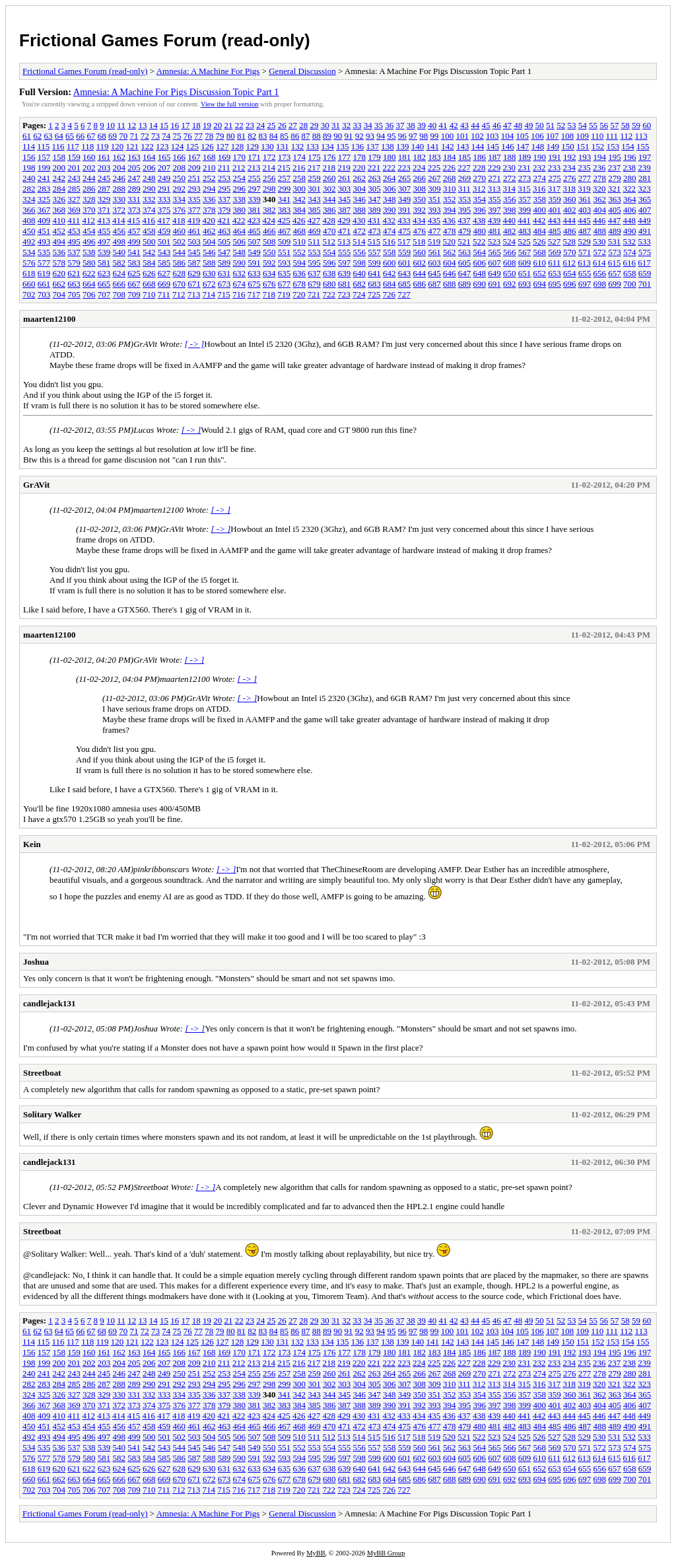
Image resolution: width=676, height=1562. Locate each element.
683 (374, 284)
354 (480, 199)
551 (284, 252)
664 (89, 284)
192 (569, 157)
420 (209, 220)
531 (614, 241)
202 (89, 167)
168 (209, 157)
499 (134, 241)
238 (629, 167)
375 (164, 210)
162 (119, 157)
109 (583, 136)
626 (149, 273)
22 (239, 125)
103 (492, 136)
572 (600, 252)
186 (480, 157)
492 (29, 241)
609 (524, 263)
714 (209, 294)
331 (134, 199)
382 (269, 210)
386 (329, 210)
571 (585, 252)
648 (480, 273)
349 (404, 199)
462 (209, 231)
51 (550, 125)
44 (475, 125)
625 (134, 273)
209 (194, 167)
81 (241, 136)
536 (59, 252)
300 (299, 189)
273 (524, 178)
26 (282, 125)
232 (539, 167)
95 (392, 136)
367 (44, 210)
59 (636, 125)
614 (599, 263)
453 (74, 231)
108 (567, 136)
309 (434, 189)
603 (434, 263)
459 (164, 231)
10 (110, 125)
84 (273, 136)
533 (644, 241)
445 (584, 220)
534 (29, 252)
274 (540, 178)
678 (299, 284)
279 (614, 178)
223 (404, 167)
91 (349, 136)
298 (269, 189)
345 (344, 199)
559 (404, 252)
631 (224, 273)
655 (585, 273)
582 (119, 263)
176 (329, 157)
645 (434, 273)
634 (269, 273)
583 (134, 263)
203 (104, 167)
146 (507, 146)
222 (389, 167)
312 (479, 189)
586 (179, 263)
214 (269, 167)
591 (254, 263)
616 (629, 263)
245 (104, 178)
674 (239, 284)
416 (149, 220)
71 (134, 136)
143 (462, 146)
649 (494, 273)
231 (524, 167)
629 (194, 273)
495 (74, 241)
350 (419, 199)
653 (554, 273)
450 (29, 231)
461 (194, 231)
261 (344, 178)
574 (629, 252)
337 (224, 199)
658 (629, 273)
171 (254, 157)
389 (374, 210)
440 (509, 220)
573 (614, 252)
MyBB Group (386, 1553)
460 (179, 231)
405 (614, 210)
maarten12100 (49, 319)
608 (509, 263)
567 (524, 252)
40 (432, 125)
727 (404, 294)
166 (179, 157)
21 (228, 125)
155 (643, 146)
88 (316, 136)
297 (254, 189)
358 (540, 199)
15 (164, 125)
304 (359, 189)
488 (600, 231)
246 (119, 178)
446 (599, 220)
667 (134, 284)
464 (239, 231)
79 (220, 136)
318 (569, 189)
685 (404, 284)
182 (419, 157)
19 (207, 125)
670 (179, 284)
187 (494, 157)
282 (29, 189)
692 (509, 284)
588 (209, 263)
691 (494, 284)
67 (91, 136)
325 (44, 199)
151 (583, 146)
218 (329, 167)
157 (44, 157)
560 (419, 252)
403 (585, 210)
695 (554, 284)
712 (179, 294)
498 (119, 241)
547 (224, 252)
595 (314, 263)
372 (119, 210)
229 (494, 167)
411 (73, 220)
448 (629, 220)
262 (359, 178)
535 (44, 252)
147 (522, 146)
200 (59, 167)
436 (449, 220)
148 (538, 146)
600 (389, 263)
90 (337, 136)
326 (59, 199)
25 (271, 125)
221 (374, 167)
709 (134, 294)
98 (423, 136)
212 (239, 167)
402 (569, 210)
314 (509, 189)
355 (494, 199)
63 (48, 136)
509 (284, 241)
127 (222, 146)
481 (494, 231)
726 (389, 294)
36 (389, 125)
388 (359, 210)
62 (37, 136)
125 (192, 146)
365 (645, 199)
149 (552, 146)
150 (567, 146)
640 (359, 273)
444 (569, 220)
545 (194, 252)
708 (119, 294)
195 (614, 157)
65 (69, 136)
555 (344, 252)
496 (89, 241)
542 (149, 252)
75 (177, 136)
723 (344, 294)
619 (44, 273)
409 (44, 220)
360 (569, 199)
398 (509, 210)
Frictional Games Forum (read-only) (164, 40)
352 (449, 199)
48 (518, 125)
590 (239, 263)
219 (344, 167)
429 (344, 220)
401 (554, 210)
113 (641, 136)
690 (480, 284)
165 (164, 157)
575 (645, 252)
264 (389, 178)
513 (344, 241)
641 (374, 273)
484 (540, 231)
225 (434, 167)
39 (421, 125)
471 (344, 231)
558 (389, 252)
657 (614, 273)
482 (509, 231)
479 (464, 231)
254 (239, 178)
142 (447, 146)
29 (314, 125)
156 (29, 157)
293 (194, 189)
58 (625, 125)
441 (524, 220)
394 (449, 210)
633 (254, 273)
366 (29, 210)
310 (449, 189)
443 (554, 220)
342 (299, 199)
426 (299, 220)
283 (44, 189)
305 (374, 189)
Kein (32, 844)
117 (73, 146)
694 (540, 284)
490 (629, 231)
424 (269, 220)
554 (329, 252)
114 (28, 146)
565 (494, 252)
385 (314, 210)
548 (239, 252)
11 (121, 125)
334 (179, 199)
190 (540, 157)
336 (209, 199)
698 (600, 284)
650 (509, 273)
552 (299, 252)
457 (134, 231)
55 (593, 125)
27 (292, 125)
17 (185, 125)
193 (585, 157)
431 (374, 220)
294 (209, 189)
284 (59, 189)
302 (329, 189)
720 (299, 294)
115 (43, 146)
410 (59, 220)
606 (480, 263)
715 (223, 294)
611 (554, 263)
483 (524, 231)
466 (269, 231)
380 (239, 210)
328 (89, 199)
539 (104, 252)
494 (59, 241)
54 (582, 125)
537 (74, 252)
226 (449, 167)
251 (194, 178)
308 (419, 189)
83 (263, 136)
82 (252, 136)
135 (342, 146)
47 (507, 125)
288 (119, 189)
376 (179, 210)
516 (389, 241)
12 (131, 125)
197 (645, 157)
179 (374, 157)
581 (104, 263)
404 (600, 210)
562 (449, 252)
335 (194, 199)
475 (404, 231)
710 (149, 294)
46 (496, 125)
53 (571, 125)
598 (359, 263)
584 (149, 263)
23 (250, 125)
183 (434, 157)
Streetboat (42, 1073)
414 (118, 220)
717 (254, 294)
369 (74, 210)
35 (378, 125)
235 (584, 167)
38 (411, 125)
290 (149, 189)
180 (389, 157)
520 (449, 241)
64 (59, 136)
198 (29, 167)
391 (404, 210)
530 (599, 241)
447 (614, 220)
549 (254, 252)
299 (284, 189)
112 (626, 136)
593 (284, 263)
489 (614, 231)
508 (269, 241)
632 (239, 273)
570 (569, 252)
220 (359, 167)
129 (252, 146)
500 (149, 241)
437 (464, 220)
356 (509, 199)
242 (59, 178)
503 (194, 241)
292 (179, 189)
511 (314, 241)
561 (434, 252)
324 (29, 199)
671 (194, 284)
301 (314, 189)
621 (74, 273)
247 (134, 178)
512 (329, 241)
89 (327, 136)
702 (29, 294)
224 (419, 167)
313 (494, 189)
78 (209, 136)
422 (239, 220)
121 (132, 146)
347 (374, 199)
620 (59, 273)
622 (89, 273)
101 (462, 136)
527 (554, 241)
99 (434, 136)
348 (389, 199)
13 (142, 125)
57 (614, 125)
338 (239, 199)
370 (89, 210)
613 (584, 263)
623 (104, 273)
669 (164, 284)
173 (284, 157)
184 (449, 157)
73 (155, 136)
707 (104, 294)
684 (389, 284)
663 (74, 284)
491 (645, 231)
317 (554, 189)
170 (239, 157)
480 (480, 231)
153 (612, 146)
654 (569, 273)
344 (329, 199)
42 (454, 125)
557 (374, 252)
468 (299, 231)
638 (329, 273)
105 (522, 136)
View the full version (229, 104)
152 (598, 146)
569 (554, 252)
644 (419, 273)
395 (464, 210)
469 (314, 231)
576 (29, 263)
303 (344, 189)
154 (627, 146)
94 (380, 136)
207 (164, 167)
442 (539, 220)
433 (404, 220)
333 (164, 199)
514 (359, 241)
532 (629, 241)
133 (312, 146)
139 (402, 146)
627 (164, 273)
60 (646, 125)
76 (188, 136)
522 (479, 241)
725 (374, 294)
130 (267, 146)
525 (524, 241)
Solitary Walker (52, 1114)
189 (524, 157)
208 (179, 167)
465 (254, 231)
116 (58, 146)
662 (59, 284)
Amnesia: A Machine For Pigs (208, 71)
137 (372, 146)
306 (389, 189)
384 (299, 210)
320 (599, 189)
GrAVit (36, 485)
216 (299, 167)
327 (74, 199)
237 (614, 167)
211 (224, 167)
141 (432, 146)
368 (59, 210)
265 (404, 178)
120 (117, 146)
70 (123, 136)
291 (164, 189)
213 (254, 167)
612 (569, 263)
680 (329, 284)
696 (569, 284)
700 (629, 284)
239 (644, 167)
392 (419, 210)
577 (44, 263)
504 (209, 241)
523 (494, 241)
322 (629, 189)
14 (153, 125)
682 (359, 284)
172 (269, 157)
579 (74, 263)
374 (149, 210)
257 (284, 178)
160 (89, 157)
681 (344, 284)
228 (479, 167)
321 (614, 189)
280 (629, 178)
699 (614, 284)
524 (509, 241)
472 (359, 231)
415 (134, 220)
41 (442, 125)
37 (399, 125)
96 (402, 136)
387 (344, 210)
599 (374, 263)
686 (419, 284)
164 (149, 157)
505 (224, 241)
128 (237, 146)
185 (464, 157)
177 (344, 157)
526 (539, 241)
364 (629, 199)
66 (80, 136)
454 (89, 231)
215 (283, 167)
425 (283, 220)
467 (284, 231)
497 (104, 241)
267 (434, 178)
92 (359, 136)
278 (600, 178)
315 (524, 189)
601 (404, 263)
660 (29, 284)
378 (209, 210)
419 (194, 220)
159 (74, 157)
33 (357, 125)
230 (509, 167)
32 (346, 125)
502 (179, 241)
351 (434, 199)
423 (254, 220)
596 (329, 263)
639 (344, 273)
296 (239, 189)
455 (104, 231)
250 (179, 178)
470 (329, 231)
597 (344, 263)
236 (599, 167)
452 (59, 231)
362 (600, 199)
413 (103, 220)
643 (404, 273)
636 (299, 273)
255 (254, 178)
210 (209, 167)
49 (528, 125)
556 (359, 252)
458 (149, 231)
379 (224, 210)
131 (282, 146)
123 (162, 146)
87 (306, 136)
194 (600, 157)
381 (254, 210)
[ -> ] (195, 344)
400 (540, 210)
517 (404, 241)
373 (134, 210)
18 (196, 125)
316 (539, 189)
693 (524, 284)
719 (283, 294)
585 (164, 263)
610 (540, 263)
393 (434, 210)
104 (507, 136)
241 (44, 178)
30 (325, 125)
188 (509, 157)
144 (478, 146)
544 (179, 252)
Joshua (36, 962)
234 (569, 167)
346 (359, 199)
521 (464, 241)
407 (645, 210)
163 (134, 157)
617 (644, 263)
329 (104, 199)
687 (434, 284)
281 (645, 178)
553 (314, 252)
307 (404, 189)
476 (419, 231)
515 (374, 241)
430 (359, 220)
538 (89, 252)
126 (207, 146)
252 (209, 178)
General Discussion (302, 71)
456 (119, 231)
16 (174, 125)
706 (89, 294)
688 (449, 284)
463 (224, 231)
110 (597, 136)
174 (299, 157)
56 (603, 125)
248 (149, 178)
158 (59, 157)
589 (224, 263)
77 (198, 136)
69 (112, 136)
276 (569, 178)
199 (44, 167)
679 (314, 284)
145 (492, 146)
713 (194, 294)
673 (224, 284)
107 (552, 136)
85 (284, 136)
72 (145, 136)
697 (585, 284)
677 (284, 284)
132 (297, 146)
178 (359, 157)
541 (134, 252)
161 (104, 157)
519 (434, 241)
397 (494, 210)
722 (329, 294)
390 (389, 210)
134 (327, 146)
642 (389, 273)
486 (569, 231)
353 (464, 199)
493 (44, 241)
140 (417, 146)
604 (449, 263)
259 (314, 178)
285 (74, 189)
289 (134, 189)
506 (239, 241)
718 (269, 294)
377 (194, 210)
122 (147, 146)
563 (464, 252)
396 (480, 210)
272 (509, 178)
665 (104, 284)
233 (554, 167)
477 (434, 231)
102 (477, 136)
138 (387, 146)
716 (239, 294)
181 (404, 157)
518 (419, 241)
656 (600, 273)
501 (164, 241)
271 (494, 178)
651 (524, 273)
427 (314, 220)
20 (217, 125)
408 (29, 220)
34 (368, 125)
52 (561, 125)
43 (464, 125)
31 (335, 125)
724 (359, 294)
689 (464, 284)
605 (464, 263)
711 (164, 294)
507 (254, 241)
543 (164, 252)
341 (284, 199)
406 (629, 210)
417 (163, 220)
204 (119, 167)
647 (464, 273)
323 (644, 189)
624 (119, 273)
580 (89, 263)
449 (644, 220)
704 (59, 294)
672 (209, 284)
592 (269, 263)
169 (224, 157)
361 (585, 199)
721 (314, 294)
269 (464, 178)
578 (59, 263)
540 (119, 252)
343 (314, 199)
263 (374, 178)
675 (254, 284)
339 (254, 199)
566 (509, 252)
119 (102, 146)
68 (102, 136)
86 (294, 136)
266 (419, 178)
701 (645, 284)
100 (447, 136)
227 (464, 167)
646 (449, 273)
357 (524, 199)
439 (494, 220)
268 (449, 178)
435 (434, 220)
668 (149, 284)
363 (614, 199)
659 (645, 273)
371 (104, 210)
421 (223, 220)
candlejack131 (49, 1003)
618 (29, 273)
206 (149, 167)
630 (209, 273)
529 (584, 241)
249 (164, 178)
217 (314, 167)
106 (537, 136)
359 (554, 199)
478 (449, 231)
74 (166, 136)
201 (74, 167)
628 (179, 273)
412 (89, 220)
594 (299, 263)
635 (284, 273)
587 (194, 263)
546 (209, 252)
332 (149, 199)
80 (230, 136)
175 (314, 157)
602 (419, 263)
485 (554, 231)
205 (134, 167)
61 (26, 136)
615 (614, 263)
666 (119, 284)
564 (480, 252)
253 (224, 178)
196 (629, 157)
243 (74, 178)
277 (585, 178)
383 (284, 210)
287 (104, 189)
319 (584, 189)
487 (585, 231)
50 (539, 125)
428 (329, 220)
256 (269, 178)
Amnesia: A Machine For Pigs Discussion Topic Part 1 (176, 92)
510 (299, 241)
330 (119, 199)
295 (224, 189)
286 (89, 189)
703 (44, 294)
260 (329, 178)
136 (357, 146)
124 (177, 146)
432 (389, 220)
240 (29, 178)
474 (389, 231)
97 (413, 136)
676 (269, 284)
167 (194, 157)
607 (494, 263)
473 (374, 231)
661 (44, 284)
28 (303, 125)
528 (569, 241)
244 (89, 178)
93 (370, 136)
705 (74, 294)
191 (554, 157)
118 (87, 146)
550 (269, 252)
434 (419, 220)
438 (479, 220)
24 (260, 125)
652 (540, 273)
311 (464, 189)
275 (554, 178)
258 (299, 178)
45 (485, 125)
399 (524, 210)
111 (612, 136)
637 (314, 273)
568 (540, 252)
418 (179, 220)
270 (480, 178)
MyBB (315, 1553)
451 (44, 231)
